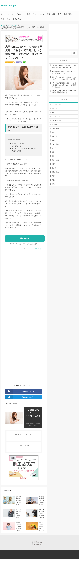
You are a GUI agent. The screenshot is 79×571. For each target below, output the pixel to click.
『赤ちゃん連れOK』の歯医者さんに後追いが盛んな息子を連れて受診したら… (64, 66)
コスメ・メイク (56, 104)
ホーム (3, 14)
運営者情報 (37, 544)
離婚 (53, 184)
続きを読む (25, 238)
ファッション (56, 116)
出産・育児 (68, 14)
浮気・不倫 (55, 172)
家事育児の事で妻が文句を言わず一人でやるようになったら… (64, 72)
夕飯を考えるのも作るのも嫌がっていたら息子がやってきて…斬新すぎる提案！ (64, 78)
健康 (53, 132)
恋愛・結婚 (51, 14)
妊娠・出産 (55, 144)
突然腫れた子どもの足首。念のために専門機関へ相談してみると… (64, 92)
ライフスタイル (38, 14)
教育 (53, 164)
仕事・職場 (55, 128)
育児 (59, 14)
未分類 (54, 168)
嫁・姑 (54, 148)
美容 (28, 14)
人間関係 (18, 62)
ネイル (10, 14)
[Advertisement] (23, 319)
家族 (8, 19)
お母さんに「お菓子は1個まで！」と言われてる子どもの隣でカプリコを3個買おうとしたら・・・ (64, 85)
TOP (3, 25)
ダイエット (20, 14)
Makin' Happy (8, 5)
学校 (53, 152)
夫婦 (2, 19)
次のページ (38, 249)
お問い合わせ (17, 19)
